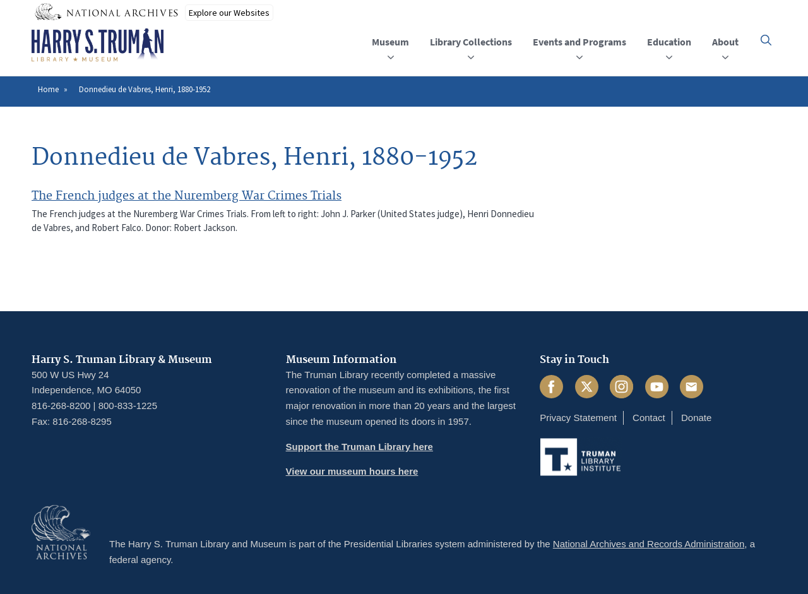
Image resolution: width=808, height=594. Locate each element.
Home (48, 89)
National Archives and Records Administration (649, 543)
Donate (696, 417)
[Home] (97, 45)
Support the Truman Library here (359, 446)
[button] (766, 40)
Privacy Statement (578, 417)
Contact (649, 417)
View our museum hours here (352, 471)
